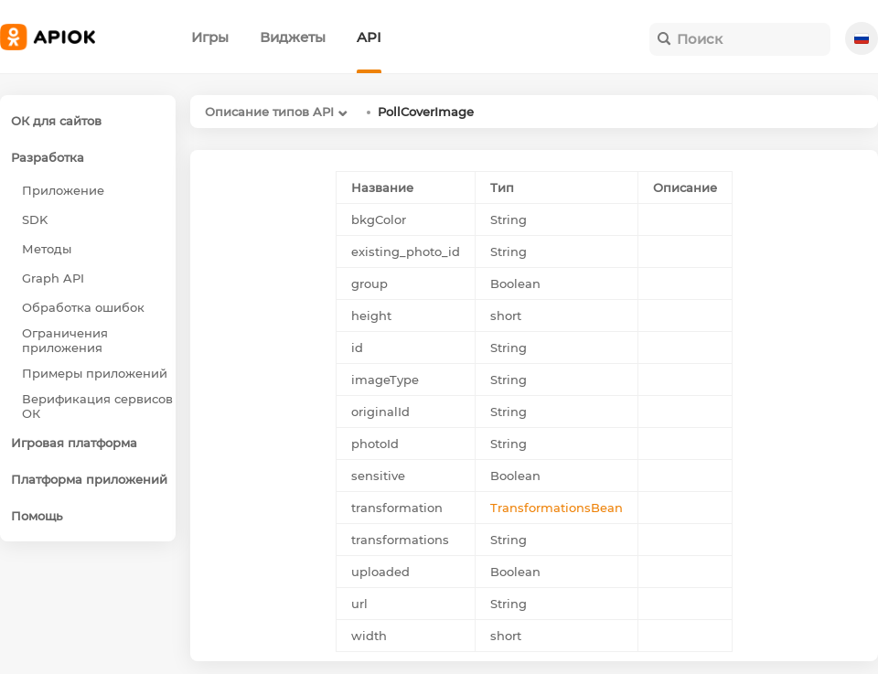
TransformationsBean (556, 507)
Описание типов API (269, 111)
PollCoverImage (426, 111)
